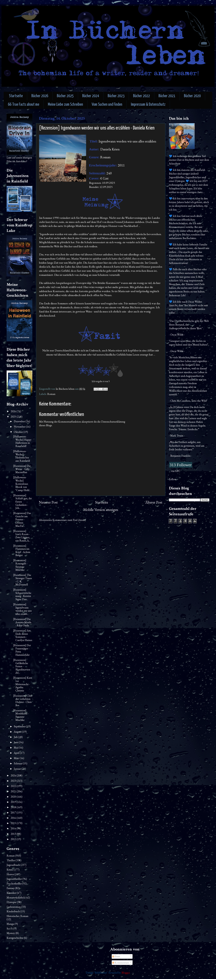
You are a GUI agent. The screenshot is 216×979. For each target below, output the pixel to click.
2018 (14, 807)
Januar (17, 768)
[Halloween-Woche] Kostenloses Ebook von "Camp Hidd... (22, 484)
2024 (14, 775)
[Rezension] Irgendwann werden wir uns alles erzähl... (22, 609)
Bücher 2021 (167, 96)
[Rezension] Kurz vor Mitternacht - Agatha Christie (22, 684)
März (17, 758)
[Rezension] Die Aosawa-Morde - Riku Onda (22, 622)
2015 (14, 823)
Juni (16, 742)
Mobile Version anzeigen (100, 509)
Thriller (11, 860)
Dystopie (11, 902)
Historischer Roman (17, 916)
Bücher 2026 (39, 96)
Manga (10, 923)
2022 (14, 786)
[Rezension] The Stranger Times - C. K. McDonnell (22, 579)
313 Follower (181, 465)
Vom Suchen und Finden (107, 105)
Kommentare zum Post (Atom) (69, 520)
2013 (14, 834)
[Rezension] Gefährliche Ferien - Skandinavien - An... (22, 666)
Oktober (19, 432)
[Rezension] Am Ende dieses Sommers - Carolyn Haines (22, 635)
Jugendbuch (13, 865)
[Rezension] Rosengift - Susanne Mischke (20, 565)
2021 (14, 791)
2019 (14, 802)
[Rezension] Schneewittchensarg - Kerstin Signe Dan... (22, 594)
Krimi (10, 869)
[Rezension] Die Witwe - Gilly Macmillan (22, 469)
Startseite (16, 96)
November (20, 426)
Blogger (126, 972)
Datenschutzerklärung (113, 421)
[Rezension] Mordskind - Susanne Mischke (21, 715)
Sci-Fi (10, 928)
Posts (116, 956)
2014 (14, 828)
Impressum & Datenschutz (148, 105)
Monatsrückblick (16, 897)
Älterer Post (153, 502)
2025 (14, 416)
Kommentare (120, 962)
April (17, 753)
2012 (14, 839)
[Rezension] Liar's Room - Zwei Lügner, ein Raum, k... (21, 535)
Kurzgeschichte (15, 937)
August (18, 731)
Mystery (11, 933)
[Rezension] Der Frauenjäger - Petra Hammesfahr (22, 650)
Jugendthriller (14, 878)
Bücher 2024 (90, 96)
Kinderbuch (13, 911)
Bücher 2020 (192, 96)
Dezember (20, 421)
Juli (16, 737)
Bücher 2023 (116, 96)
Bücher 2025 (65, 96)
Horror (10, 874)
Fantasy (11, 888)
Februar (18, 763)
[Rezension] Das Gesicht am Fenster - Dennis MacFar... (22, 519)
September (20, 726)
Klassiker (11, 892)
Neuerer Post (48, 502)
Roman (51, 394)
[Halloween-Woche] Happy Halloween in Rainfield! (22, 441)
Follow (172, 479)
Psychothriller (14, 883)
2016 (14, 817)
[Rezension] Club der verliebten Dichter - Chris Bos (22, 700)
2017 (14, 812)
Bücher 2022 (141, 96)
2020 (14, 796)
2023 (14, 780)
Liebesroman (14, 906)
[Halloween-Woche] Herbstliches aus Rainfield (21, 455)
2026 (14, 411)
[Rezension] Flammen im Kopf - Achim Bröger (21, 550)
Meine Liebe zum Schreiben (65, 105)
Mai (16, 747)
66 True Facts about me (23, 105)
